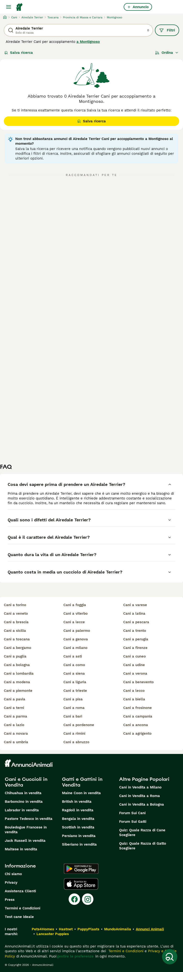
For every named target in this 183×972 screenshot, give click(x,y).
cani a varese (135, 605)
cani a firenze (135, 648)
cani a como (74, 665)
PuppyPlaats (88, 929)
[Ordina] (167, 52)
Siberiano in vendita (79, 844)
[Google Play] (81, 868)
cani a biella (134, 699)
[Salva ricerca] (169, 956)
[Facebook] (74, 899)
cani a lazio (14, 725)
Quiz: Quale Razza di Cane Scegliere (142, 832)
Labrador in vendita (22, 810)
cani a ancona (135, 725)
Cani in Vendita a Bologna (141, 804)
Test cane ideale (19, 917)
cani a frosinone (137, 708)
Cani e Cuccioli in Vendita (26, 782)
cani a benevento (138, 682)
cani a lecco (134, 690)
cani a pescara (136, 622)
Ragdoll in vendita (77, 810)
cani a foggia (74, 605)
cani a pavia (14, 699)
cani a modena (17, 682)
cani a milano (75, 648)
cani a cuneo (134, 656)
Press (10, 899)
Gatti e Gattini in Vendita (82, 782)
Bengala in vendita (78, 819)
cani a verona (135, 673)
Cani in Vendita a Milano (140, 787)
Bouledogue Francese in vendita (26, 829)
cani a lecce (74, 622)
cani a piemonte (18, 690)
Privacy (11, 882)
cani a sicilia (15, 630)
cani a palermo (76, 630)
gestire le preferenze (75, 956)
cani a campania (137, 716)
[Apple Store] (81, 884)
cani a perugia (135, 639)
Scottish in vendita (78, 827)
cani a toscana (17, 639)
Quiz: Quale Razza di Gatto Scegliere (142, 845)
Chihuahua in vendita (23, 793)
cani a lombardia (19, 673)
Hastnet (66, 929)
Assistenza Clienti (20, 891)
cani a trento (134, 630)
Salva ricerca (18, 52)
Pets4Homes (43, 929)
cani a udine (134, 665)
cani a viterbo (75, 613)
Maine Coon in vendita (81, 793)
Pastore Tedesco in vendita (28, 819)
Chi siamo (13, 874)
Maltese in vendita (21, 849)
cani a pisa (73, 699)
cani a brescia (16, 622)
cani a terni (14, 708)
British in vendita (77, 801)
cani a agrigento (137, 733)
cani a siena (74, 673)
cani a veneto (16, 613)
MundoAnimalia (117, 929)
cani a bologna (17, 665)
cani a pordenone (78, 725)
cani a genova (75, 639)
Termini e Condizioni (22, 908)
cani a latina (134, 613)
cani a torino (15, 605)
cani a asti (72, 656)
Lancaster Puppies (52, 934)
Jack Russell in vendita (25, 840)
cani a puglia (15, 656)
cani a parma (15, 716)
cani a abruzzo (76, 742)
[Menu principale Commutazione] (8, 7)
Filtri (167, 30)
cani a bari (72, 716)
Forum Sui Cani (132, 813)
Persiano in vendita (79, 836)
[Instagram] (87, 899)
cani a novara (16, 733)
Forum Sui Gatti (132, 821)
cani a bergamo (17, 648)
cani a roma (74, 708)
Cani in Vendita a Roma (139, 796)
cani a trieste (75, 690)
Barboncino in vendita (24, 801)
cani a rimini (74, 733)
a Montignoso (88, 42)
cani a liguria (74, 682)
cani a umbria (16, 742)
